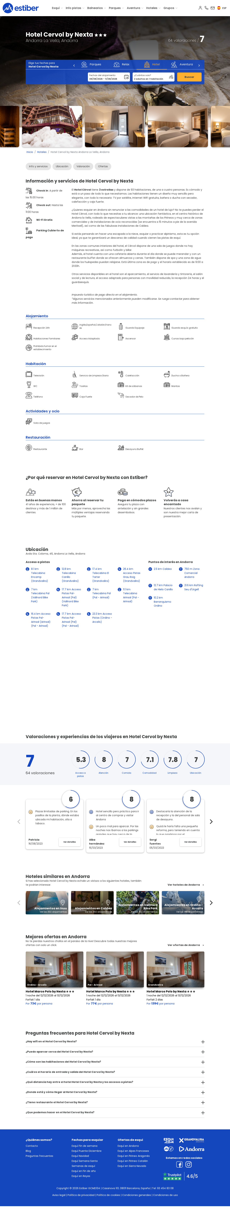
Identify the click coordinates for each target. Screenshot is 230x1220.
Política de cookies (108, 1195)
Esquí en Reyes (81, 1176)
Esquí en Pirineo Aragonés (134, 1156)
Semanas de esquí (83, 1166)
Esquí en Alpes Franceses (133, 1151)
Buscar (189, 77)
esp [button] (221, 8)
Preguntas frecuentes (39, 1156)
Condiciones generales (136, 1195)
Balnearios (95, 8)
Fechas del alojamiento (102, 75)
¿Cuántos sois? (142, 75)
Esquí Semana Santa (85, 1161)
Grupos (169, 8)
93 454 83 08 (165, 1188)
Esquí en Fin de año (84, 1171)
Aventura (133, 8)
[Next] (199, 65)
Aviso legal (58, 1195)
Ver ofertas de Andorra (184, 945)
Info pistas (73, 8)
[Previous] (74, 65)
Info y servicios (38, 166)
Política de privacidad (81, 1195)
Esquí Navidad (80, 1156)
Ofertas (103, 166)
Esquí (56, 8)
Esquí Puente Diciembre (87, 1151)
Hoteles (151, 8)
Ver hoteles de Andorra (184, 885)
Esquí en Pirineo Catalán (133, 1161)
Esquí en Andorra (128, 1146)
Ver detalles (69, 842)
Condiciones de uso (165, 1195)
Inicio (30, 152)
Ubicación (62, 166)
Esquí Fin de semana (84, 1146)
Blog (28, 1151)
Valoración (83, 166)
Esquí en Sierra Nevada (132, 1166)
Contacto (32, 1146)
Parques (115, 8)
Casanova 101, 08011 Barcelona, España (126, 1188)
